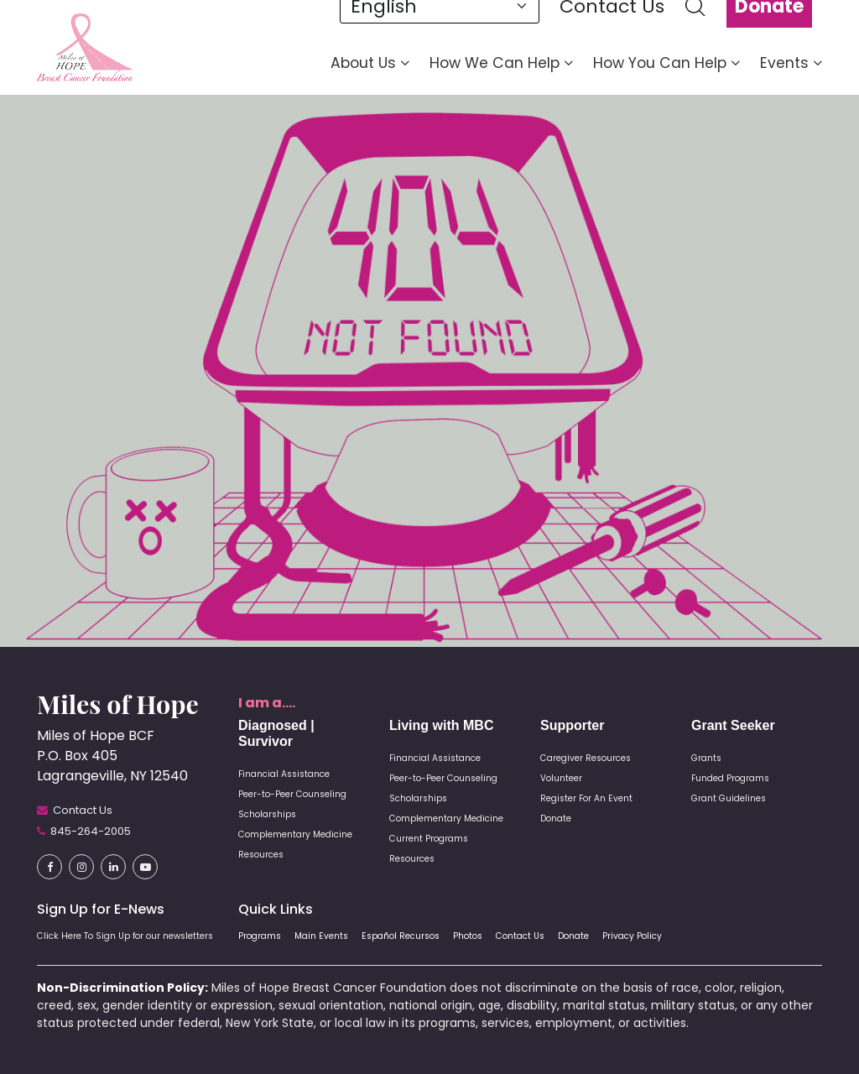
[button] (85, 46)
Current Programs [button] (428, 838)
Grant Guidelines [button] (728, 798)
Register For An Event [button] (586, 798)
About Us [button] (370, 63)
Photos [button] (467, 936)
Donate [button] (555, 818)
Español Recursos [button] (401, 936)
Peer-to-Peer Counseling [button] (292, 794)
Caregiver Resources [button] (585, 758)
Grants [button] (706, 758)
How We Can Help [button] (501, 63)
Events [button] (791, 63)
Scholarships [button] (267, 814)
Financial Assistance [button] (284, 774)
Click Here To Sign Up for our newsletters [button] (125, 936)
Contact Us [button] (520, 936)
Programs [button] (259, 936)
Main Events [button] (321, 936)
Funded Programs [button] (730, 778)
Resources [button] (261, 854)
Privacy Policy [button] (632, 936)
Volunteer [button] (561, 778)
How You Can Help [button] (666, 63)
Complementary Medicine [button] (295, 834)
